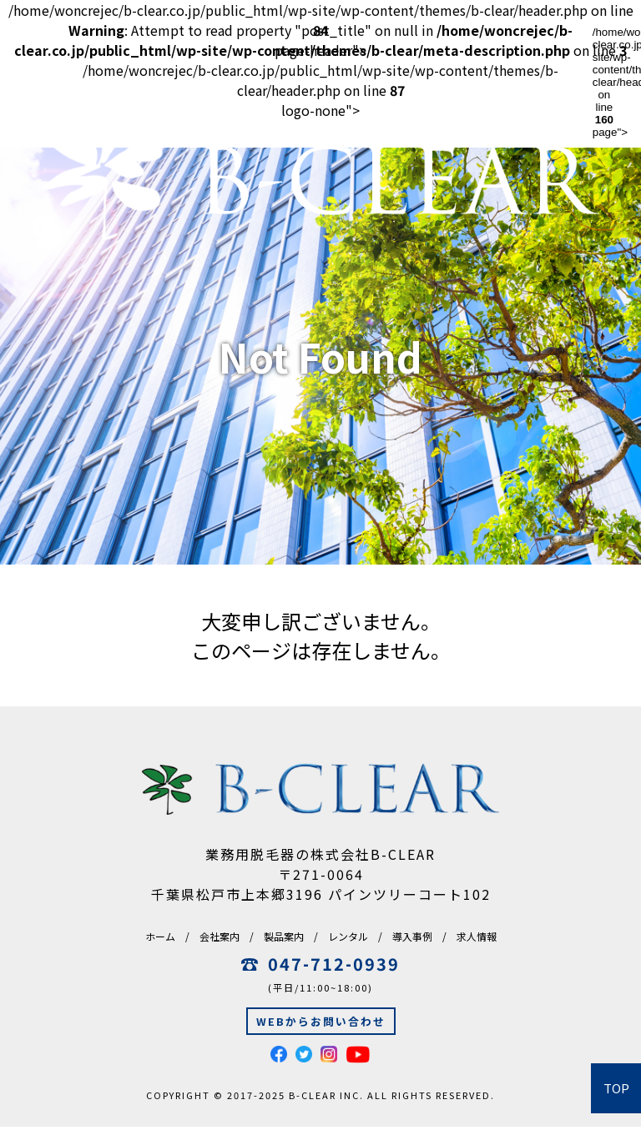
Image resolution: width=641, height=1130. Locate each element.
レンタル (348, 936)
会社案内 (219, 936)
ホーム (160, 936)
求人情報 (477, 936)
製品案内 (284, 936)
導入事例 (412, 936)
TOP (616, 1088)
